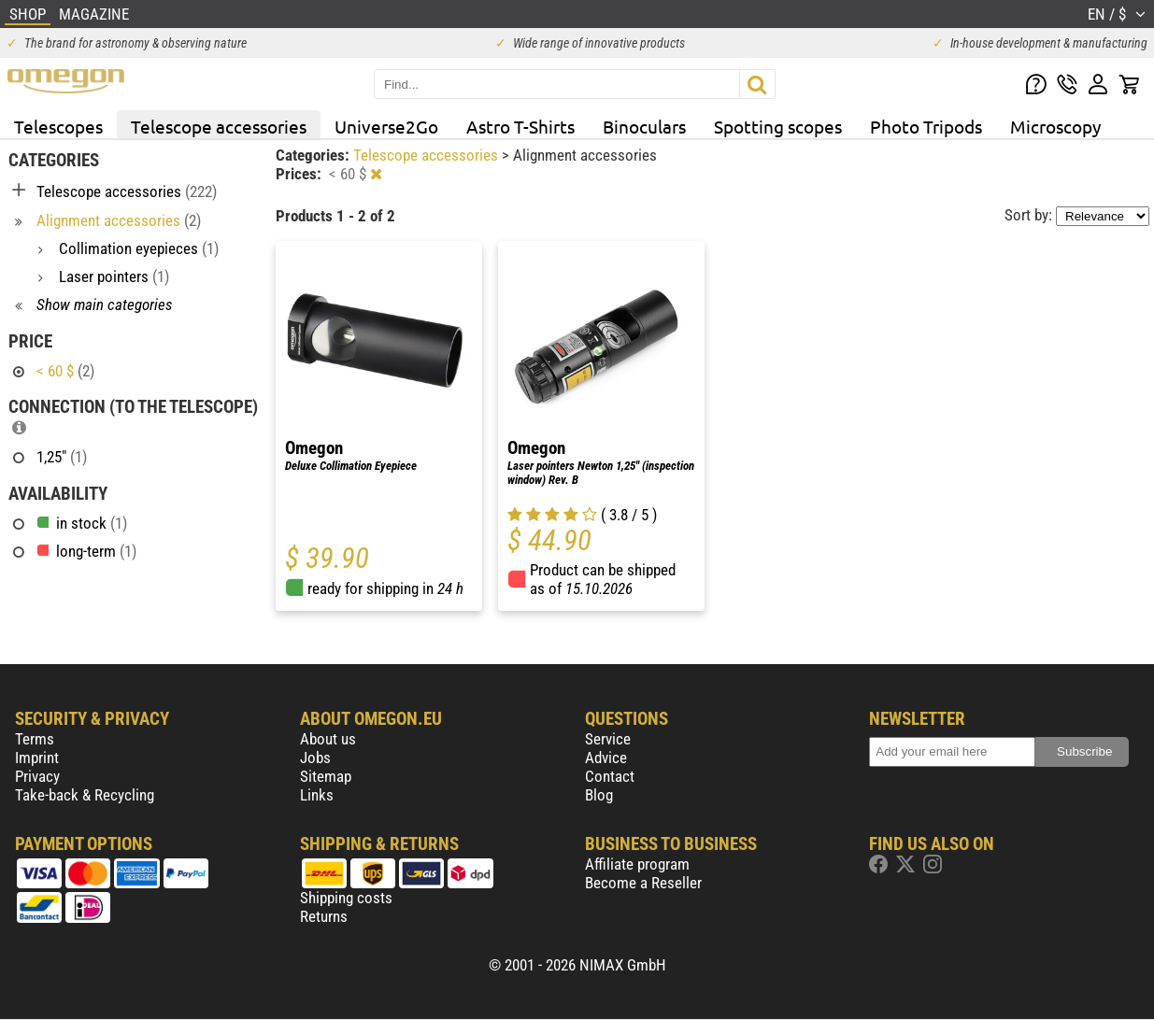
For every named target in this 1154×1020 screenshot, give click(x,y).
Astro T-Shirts (520, 126)
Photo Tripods (926, 126)
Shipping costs (346, 897)
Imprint (37, 757)
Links (317, 795)
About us (328, 739)
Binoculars (644, 126)
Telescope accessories (218, 126)
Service (608, 739)
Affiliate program (637, 864)
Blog (599, 795)
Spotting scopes (778, 126)
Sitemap (325, 776)
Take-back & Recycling (84, 795)
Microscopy (1055, 126)
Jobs (315, 757)
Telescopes (58, 126)
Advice (606, 757)
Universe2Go (386, 126)
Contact (609, 776)
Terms (34, 739)
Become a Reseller (643, 882)
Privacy (37, 776)
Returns (324, 916)
